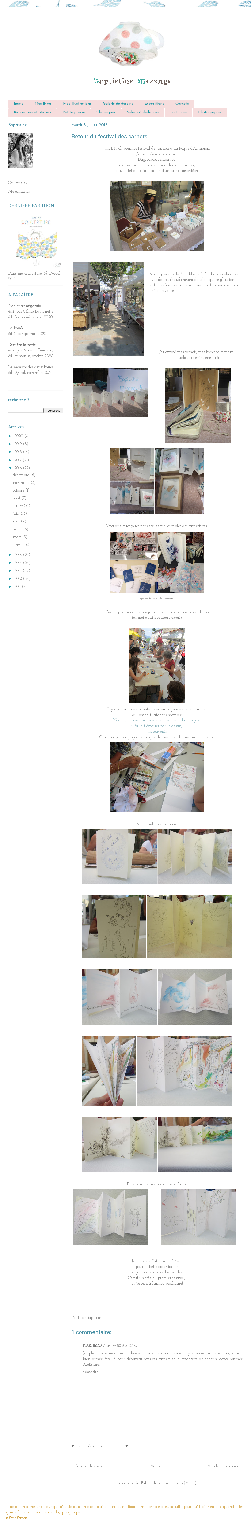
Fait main (178, 112)
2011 (18, 587)
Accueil (156, 1466)
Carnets (182, 104)
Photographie (209, 112)
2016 (18, 468)
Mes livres (43, 104)
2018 (18, 452)
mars (17, 537)
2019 (18, 444)
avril (17, 529)
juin (17, 514)
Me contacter (19, 192)
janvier (19, 545)
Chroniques (105, 112)
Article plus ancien (223, 1466)
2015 (18, 555)
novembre (22, 483)
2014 (18, 563)
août (17, 498)
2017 (18, 460)
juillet (18, 506)
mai (17, 521)
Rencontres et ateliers (32, 112)
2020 (19, 436)
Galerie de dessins (118, 104)
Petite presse (74, 112)
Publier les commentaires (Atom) (169, 1483)
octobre (19, 490)
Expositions (154, 104)
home (18, 104)
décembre (21, 475)
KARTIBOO (92, 1346)
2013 (18, 571)
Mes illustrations (77, 104)
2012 (18, 579)
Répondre (90, 1372)
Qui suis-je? (17, 183)
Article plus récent (90, 1466)
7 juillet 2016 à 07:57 (120, 1346)
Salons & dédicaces (143, 112)
